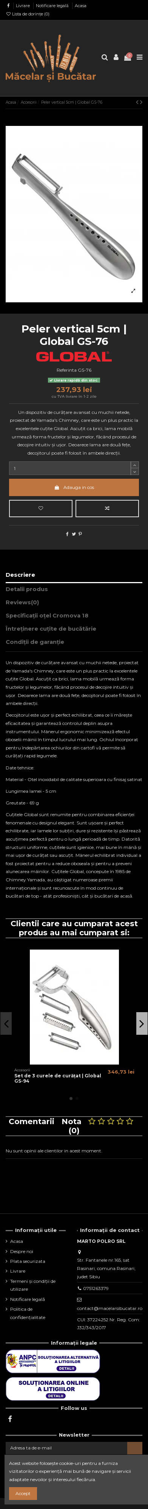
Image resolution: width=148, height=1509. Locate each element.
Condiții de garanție (35, 642)
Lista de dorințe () (27, 14)
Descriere (20, 574)
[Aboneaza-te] (134, 1448)
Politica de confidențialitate (27, 1313)
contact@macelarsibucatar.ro (109, 1308)
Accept (23, 1493)
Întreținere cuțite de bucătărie (51, 628)
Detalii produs (27, 589)
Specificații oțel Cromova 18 (47, 615)
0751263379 (96, 1288)
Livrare (23, 5)
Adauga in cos (74, 487)
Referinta (67, 370)
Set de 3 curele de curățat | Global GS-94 (57, 1078)
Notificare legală (53, 5)
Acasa (80, 5)
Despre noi (21, 1251)
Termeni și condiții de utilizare (32, 1285)
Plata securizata (27, 1261)
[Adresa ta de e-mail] (66, 1448)
